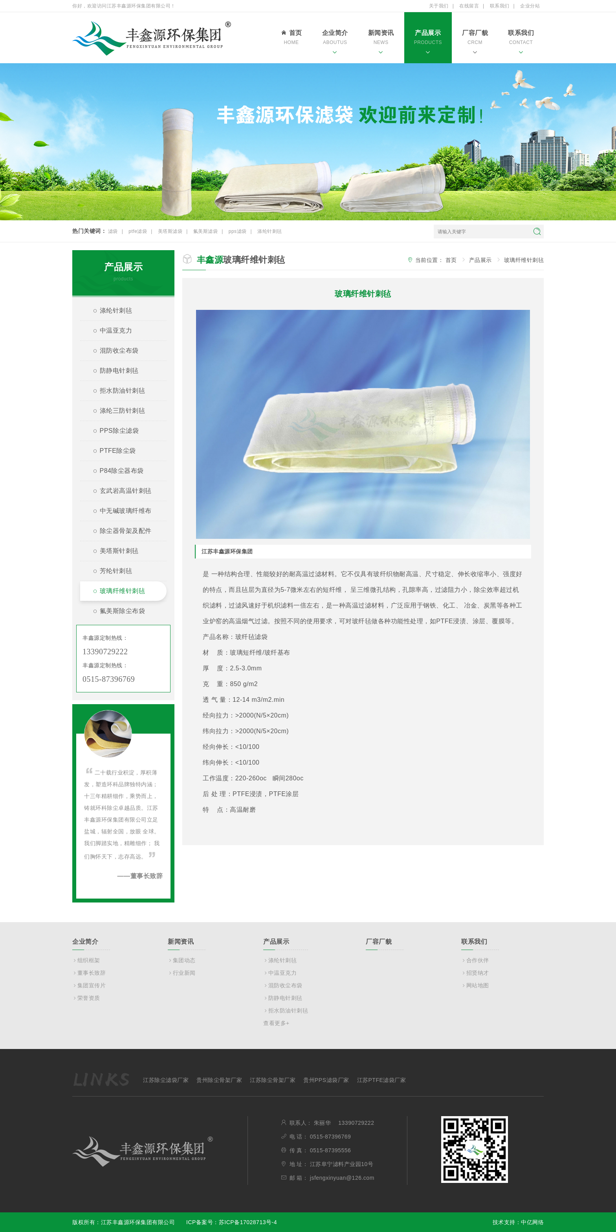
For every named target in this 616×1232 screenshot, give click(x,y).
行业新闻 (182, 973)
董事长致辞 (89, 973)
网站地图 (475, 985)
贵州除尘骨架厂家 (219, 1080)
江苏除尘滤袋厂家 (166, 1080)
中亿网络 (532, 1222)
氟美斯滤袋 (205, 231)
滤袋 (113, 231)
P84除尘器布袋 (115, 471)
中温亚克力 (109, 331)
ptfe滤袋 (137, 231)
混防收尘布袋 (112, 351)
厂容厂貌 (475, 43)
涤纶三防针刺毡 (115, 411)
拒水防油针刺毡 (115, 391)
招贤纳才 (475, 973)
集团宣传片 (89, 985)
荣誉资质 (86, 998)
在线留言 (469, 6)
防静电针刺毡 (112, 371)
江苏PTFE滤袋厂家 (381, 1080)
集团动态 (182, 960)
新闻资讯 (381, 43)
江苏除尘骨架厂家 (272, 1080)
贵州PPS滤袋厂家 (326, 1080)
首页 (291, 38)
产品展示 (428, 43)
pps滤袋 (238, 231)
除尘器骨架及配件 (119, 531)
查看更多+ (276, 1023)
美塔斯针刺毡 (112, 552)
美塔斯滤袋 (170, 231)
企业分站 (530, 6)
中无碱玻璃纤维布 (119, 511)
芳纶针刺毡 (109, 572)
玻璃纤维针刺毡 (115, 592)
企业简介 (335, 43)
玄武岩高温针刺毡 (119, 491)
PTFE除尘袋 (111, 451)
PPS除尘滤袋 (112, 431)
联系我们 (500, 6)
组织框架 (86, 960)
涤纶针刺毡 (269, 231)
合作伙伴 (475, 960)
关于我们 (439, 6)
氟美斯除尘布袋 (115, 612)
